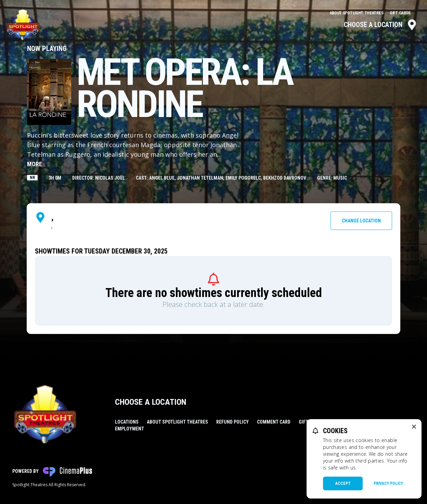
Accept (343, 483)
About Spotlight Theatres (357, 13)
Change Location (361, 220)
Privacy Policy (388, 483)
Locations (127, 422)
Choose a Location (380, 24)
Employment (129, 428)
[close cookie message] (414, 426)
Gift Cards (400, 13)
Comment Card (273, 422)
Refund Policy (232, 422)
